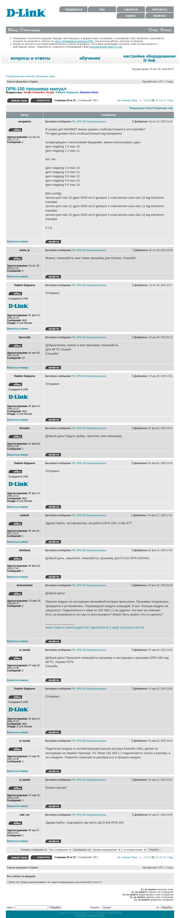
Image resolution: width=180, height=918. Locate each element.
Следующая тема (163, 108)
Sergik (50, 92)
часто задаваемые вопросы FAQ (74, 41)
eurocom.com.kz (133, 627)
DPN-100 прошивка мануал (36, 88)
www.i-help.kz (54, 627)
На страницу (124, 100)
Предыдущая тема (140, 108)
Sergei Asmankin (34, 92)
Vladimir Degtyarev (67, 92)
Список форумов (17, 81)
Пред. (134, 100)
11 (156, 100)
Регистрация (30, 30)
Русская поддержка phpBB (89, 915)
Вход (13, 30)
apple (115, 627)
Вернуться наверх (17, 241)
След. (170, 100)
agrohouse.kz (100, 627)
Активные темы (46, 76)
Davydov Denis (89, 92)
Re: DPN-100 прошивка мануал (89, 121)
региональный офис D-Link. (106, 46)
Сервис (34, 81)
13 (164, 100)
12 (160, 100)
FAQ (153, 30)
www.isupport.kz (78, 627)
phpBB (82, 913)
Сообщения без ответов (20, 76)
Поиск (166, 30)
